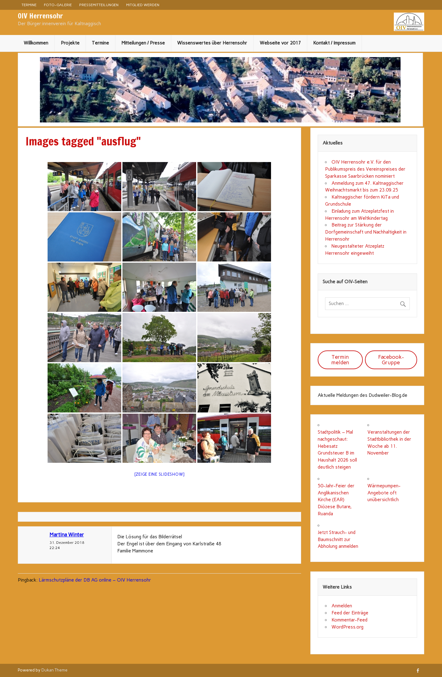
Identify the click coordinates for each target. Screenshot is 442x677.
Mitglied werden (142, 4)
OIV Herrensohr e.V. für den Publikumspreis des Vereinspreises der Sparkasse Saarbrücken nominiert (365, 169)
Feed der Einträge (350, 613)
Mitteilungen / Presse (143, 43)
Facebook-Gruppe (391, 359)
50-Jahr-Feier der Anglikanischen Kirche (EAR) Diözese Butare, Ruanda (336, 499)
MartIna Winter (66, 535)
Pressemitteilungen (98, 4)
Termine (29, 4)
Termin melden (340, 359)
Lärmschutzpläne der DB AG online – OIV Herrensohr (95, 580)
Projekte (70, 43)
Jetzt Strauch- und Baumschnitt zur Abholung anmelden (338, 539)
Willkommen (36, 43)
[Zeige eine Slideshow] (159, 474)
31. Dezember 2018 (66, 542)
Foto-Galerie (58, 4)
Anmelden (342, 606)
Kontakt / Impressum (334, 43)
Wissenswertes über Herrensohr (212, 43)
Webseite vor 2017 (280, 43)
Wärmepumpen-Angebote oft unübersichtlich (384, 493)
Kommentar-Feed (349, 620)
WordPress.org (347, 627)
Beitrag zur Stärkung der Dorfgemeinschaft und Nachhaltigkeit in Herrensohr (365, 232)
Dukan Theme (54, 669)
